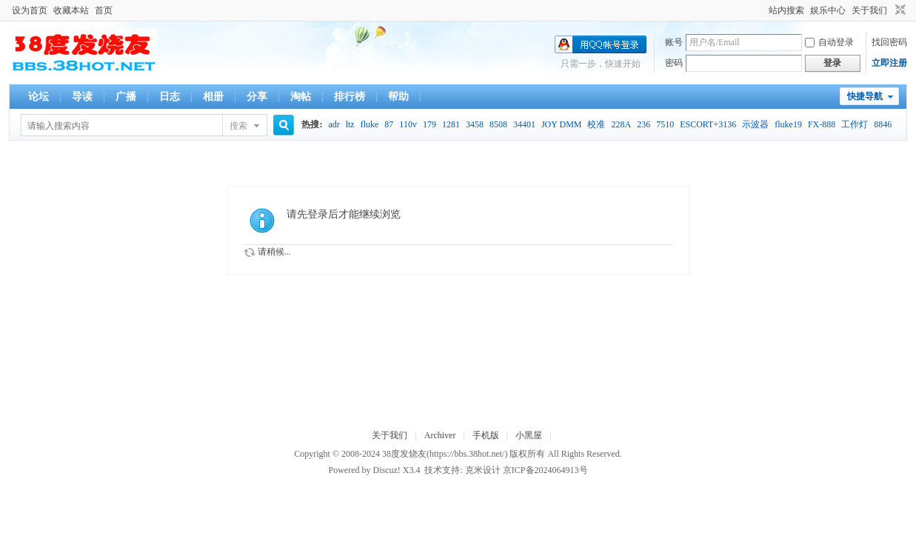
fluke (370, 124)
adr (333, 124)
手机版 (485, 435)
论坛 (38, 96)
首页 (104, 10)
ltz (350, 124)
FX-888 (821, 124)
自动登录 (829, 42)
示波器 (755, 124)
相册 (213, 96)
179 (429, 124)
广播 (126, 96)
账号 (674, 42)
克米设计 (483, 470)
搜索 (238, 126)
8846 (883, 124)
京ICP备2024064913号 (545, 470)
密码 (674, 63)
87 (388, 124)
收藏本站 (71, 10)
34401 (524, 124)
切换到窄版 (898, 10)
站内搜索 (786, 10)
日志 (169, 96)
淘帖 (300, 96)
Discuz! (386, 470)
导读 (82, 96)
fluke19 (788, 124)
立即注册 (889, 63)
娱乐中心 (828, 10)
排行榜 (349, 96)
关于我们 (869, 10)
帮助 (398, 96)
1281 (451, 124)
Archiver (440, 435)
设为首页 (29, 10)
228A (621, 124)
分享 (257, 96)
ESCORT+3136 (708, 124)
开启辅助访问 (762, 10)
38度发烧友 (404, 454)
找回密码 (889, 42)
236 (643, 124)
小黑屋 (528, 435)
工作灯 (854, 124)
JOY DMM (561, 124)
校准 (596, 124)
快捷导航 (865, 96)
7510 (665, 124)
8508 (498, 124)
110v (408, 124)
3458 (475, 124)
